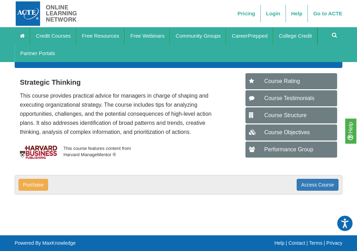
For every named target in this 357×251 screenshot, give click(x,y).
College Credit (295, 36)
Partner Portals (37, 53)
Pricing (246, 13)
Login (273, 13)
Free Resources (100, 36)
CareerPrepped (250, 36)
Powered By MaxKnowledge (45, 243)
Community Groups (198, 36)
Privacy (334, 243)
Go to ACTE (327, 13)
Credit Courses (53, 36)
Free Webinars (147, 36)
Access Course (317, 185)
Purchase (33, 185)
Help (350, 131)
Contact (296, 243)
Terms (315, 243)
